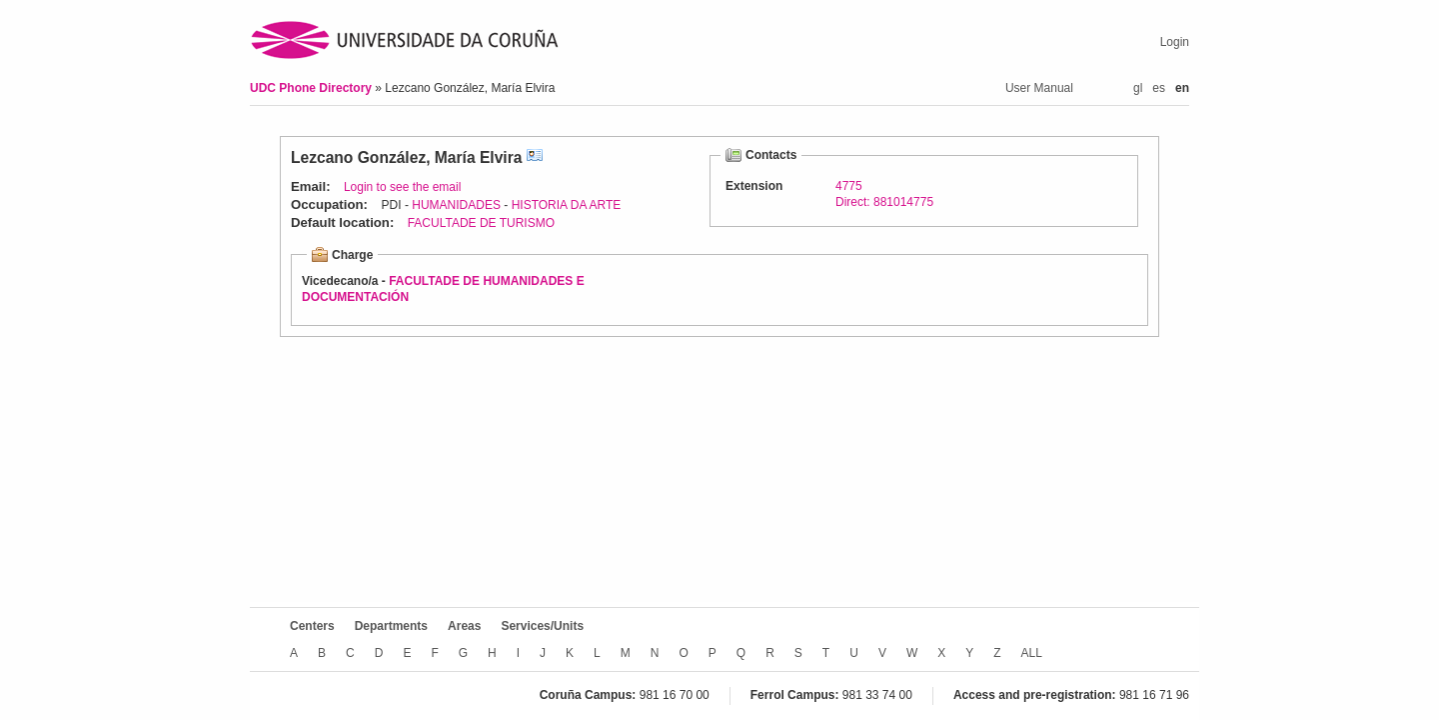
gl (1137, 88)
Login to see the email (402, 187)
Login (1174, 42)
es (1158, 88)
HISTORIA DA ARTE (567, 205)
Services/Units (542, 626)
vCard (535, 157)
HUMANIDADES (456, 205)
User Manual (1039, 88)
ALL (1031, 653)
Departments (391, 626)
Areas (464, 626)
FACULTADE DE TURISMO (481, 223)
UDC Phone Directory (312, 88)
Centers (312, 626)
